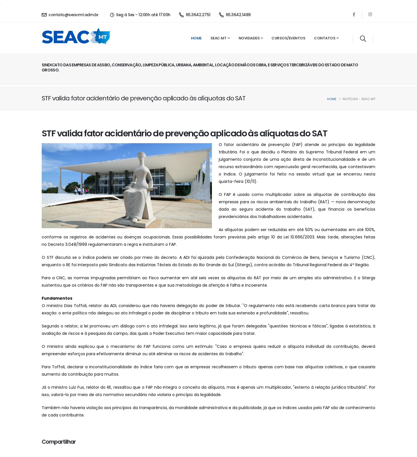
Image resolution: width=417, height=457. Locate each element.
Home (196, 38)
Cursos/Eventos (288, 38)
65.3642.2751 (194, 15)
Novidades (249, 38)
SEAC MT (218, 38)
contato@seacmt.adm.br (70, 15)
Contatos (324, 38)
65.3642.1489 (235, 15)
